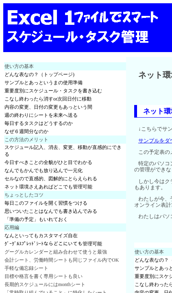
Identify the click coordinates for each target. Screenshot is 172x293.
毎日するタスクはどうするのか (38, 123)
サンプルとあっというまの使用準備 (43, 82)
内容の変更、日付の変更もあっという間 (48, 107)
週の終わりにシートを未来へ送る (41, 115)
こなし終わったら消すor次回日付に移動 (47, 99)
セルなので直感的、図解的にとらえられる (50, 178)
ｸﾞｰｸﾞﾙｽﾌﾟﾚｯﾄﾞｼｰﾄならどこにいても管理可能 (53, 244)
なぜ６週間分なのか (26, 131)
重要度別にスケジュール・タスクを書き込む (53, 91)
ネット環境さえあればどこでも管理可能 (48, 187)
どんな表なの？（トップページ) (39, 74)
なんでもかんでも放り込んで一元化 (43, 170)
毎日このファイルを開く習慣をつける (45, 203)
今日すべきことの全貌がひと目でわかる (48, 162)
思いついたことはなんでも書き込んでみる (50, 211)
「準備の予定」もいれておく (36, 219)
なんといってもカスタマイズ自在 (41, 235)
